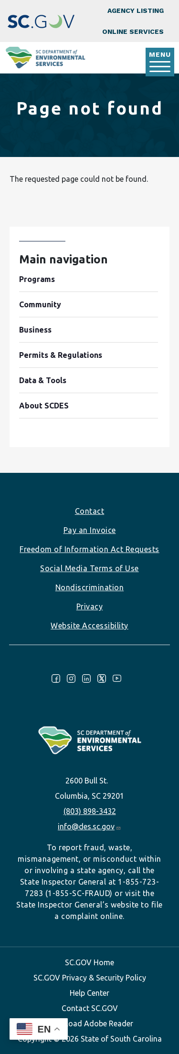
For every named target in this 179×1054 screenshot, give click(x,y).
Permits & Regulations (60, 355)
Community (40, 304)
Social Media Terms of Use (89, 568)
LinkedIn (86, 678)
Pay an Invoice (89, 530)
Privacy (89, 606)
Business (35, 329)
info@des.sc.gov (89, 826)
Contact (90, 511)
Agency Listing (135, 10)
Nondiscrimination (89, 587)
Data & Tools (42, 380)
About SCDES (44, 405)
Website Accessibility (89, 625)
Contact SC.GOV (90, 1008)
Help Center (89, 993)
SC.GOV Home (89, 962)
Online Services (133, 31)
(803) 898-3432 (89, 811)
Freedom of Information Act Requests (89, 549)
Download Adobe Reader (89, 1023)
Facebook (56, 678)
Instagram (71, 678)
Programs (37, 279)
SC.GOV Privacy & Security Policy (89, 977)
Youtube (117, 678)
